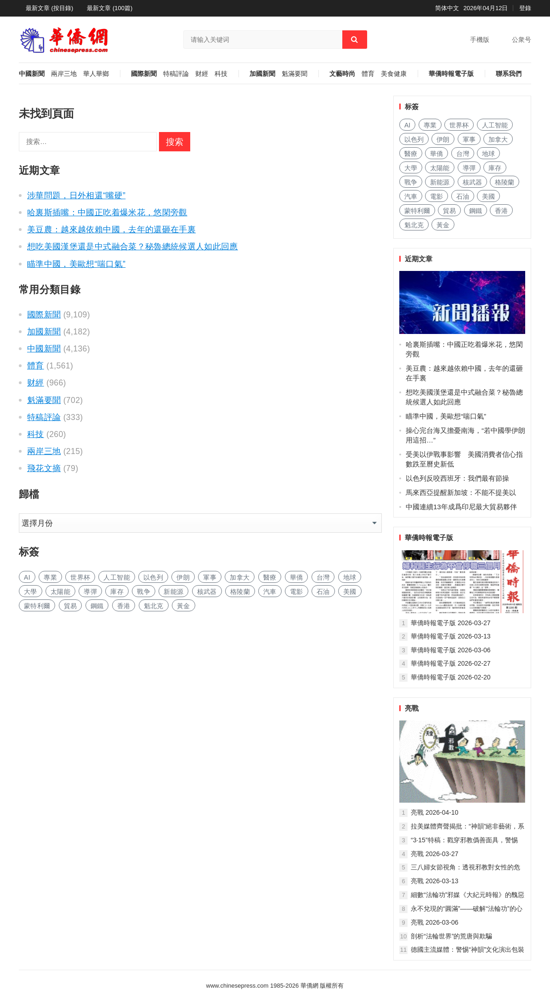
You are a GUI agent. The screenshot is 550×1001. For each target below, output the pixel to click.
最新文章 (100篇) (109, 8)
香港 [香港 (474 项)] (123, 606)
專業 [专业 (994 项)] (50, 577)
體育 (368, 73)
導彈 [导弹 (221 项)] (90, 591)
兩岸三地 (64, 73)
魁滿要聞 (294, 73)
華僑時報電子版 (451, 73)
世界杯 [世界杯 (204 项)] (80, 577)
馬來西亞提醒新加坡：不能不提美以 (461, 492)
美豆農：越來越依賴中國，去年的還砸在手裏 (111, 229)
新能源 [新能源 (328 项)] (173, 591)
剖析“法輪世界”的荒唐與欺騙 (451, 936)
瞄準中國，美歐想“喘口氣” (76, 264)
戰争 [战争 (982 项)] (143, 591)
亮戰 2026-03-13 (435, 881)
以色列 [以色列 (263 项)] (153, 577)
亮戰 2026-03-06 (435, 922)
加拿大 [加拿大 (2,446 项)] (239, 577)
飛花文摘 (44, 468)
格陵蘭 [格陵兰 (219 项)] (240, 591)
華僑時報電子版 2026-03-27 (451, 623)
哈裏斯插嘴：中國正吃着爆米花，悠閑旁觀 (107, 212)
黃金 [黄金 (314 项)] (183, 606)
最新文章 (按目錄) (49, 8)
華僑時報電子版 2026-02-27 (451, 663)
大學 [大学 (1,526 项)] (30, 591)
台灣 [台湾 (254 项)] (323, 577)
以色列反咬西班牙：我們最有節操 (457, 478)
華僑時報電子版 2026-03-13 (451, 636)
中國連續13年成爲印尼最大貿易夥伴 (461, 507)
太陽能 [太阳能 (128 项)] (60, 591)
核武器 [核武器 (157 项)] (207, 591)
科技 (221, 73)
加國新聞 (262, 73)
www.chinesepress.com (237, 985)
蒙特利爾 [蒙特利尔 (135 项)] (37, 606)
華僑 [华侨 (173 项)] (296, 577)
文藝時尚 (342, 73)
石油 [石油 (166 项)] (323, 591)
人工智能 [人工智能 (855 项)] (116, 577)
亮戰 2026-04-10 (435, 812)
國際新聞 (144, 73)
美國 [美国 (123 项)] (350, 591)
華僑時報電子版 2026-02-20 (451, 677)
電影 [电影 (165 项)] (296, 591)
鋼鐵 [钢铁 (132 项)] (97, 606)
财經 (201, 73)
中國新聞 (32, 73)
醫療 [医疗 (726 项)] (270, 577)
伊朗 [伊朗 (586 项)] (183, 577)
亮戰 (412, 708)
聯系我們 (509, 73)
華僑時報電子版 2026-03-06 (451, 650)
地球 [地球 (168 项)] (350, 577)
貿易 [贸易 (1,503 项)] (70, 606)
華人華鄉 (96, 73)
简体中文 (447, 8)
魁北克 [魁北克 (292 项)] (154, 606)
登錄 (525, 8)
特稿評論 (176, 73)
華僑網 (308, 985)
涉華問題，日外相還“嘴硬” (76, 195)
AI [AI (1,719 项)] (27, 577)
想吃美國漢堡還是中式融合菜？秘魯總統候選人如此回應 (132, 246)
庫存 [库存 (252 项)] (117, 591)
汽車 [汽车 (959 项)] (270, 591)
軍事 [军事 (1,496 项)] (209, 577)
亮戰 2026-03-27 (435, 853)
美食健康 (394, 73)
